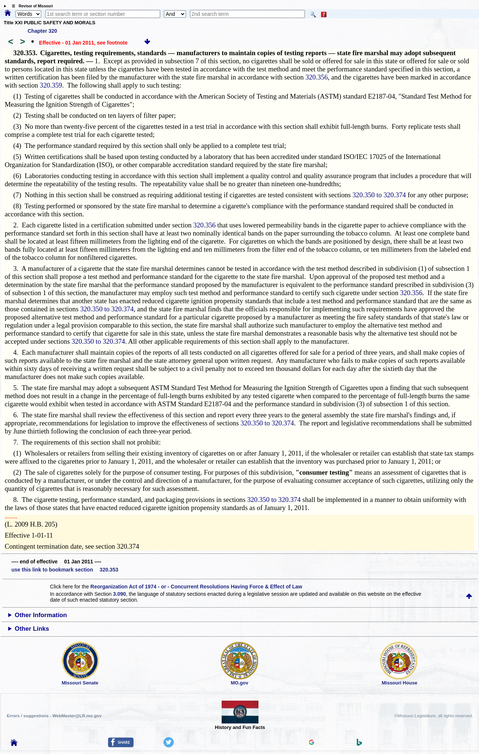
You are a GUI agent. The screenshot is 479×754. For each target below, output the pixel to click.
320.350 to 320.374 (379, 195)
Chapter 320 (42, 31)
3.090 (119, 594)
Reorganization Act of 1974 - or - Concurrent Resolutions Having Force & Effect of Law (196, 587)
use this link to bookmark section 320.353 (64, 570)
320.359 (51, 85)
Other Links (32, 628)
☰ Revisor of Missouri (30, 6)
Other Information (41, 615)
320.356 (317, 77)
